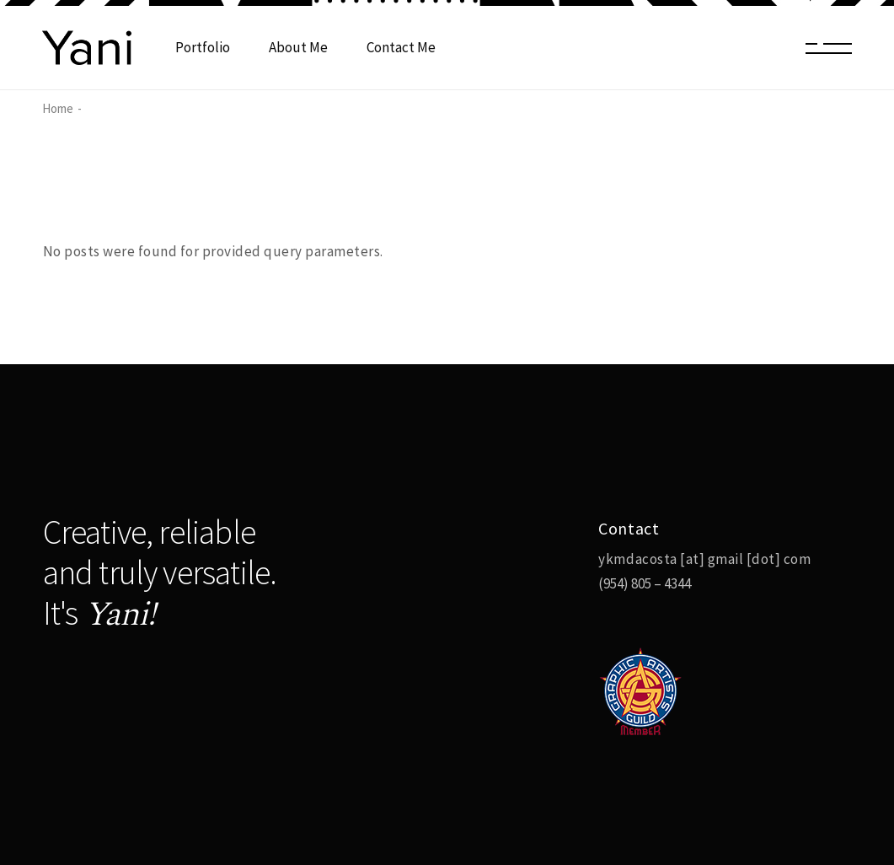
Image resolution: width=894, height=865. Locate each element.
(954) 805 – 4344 (644, 583)
